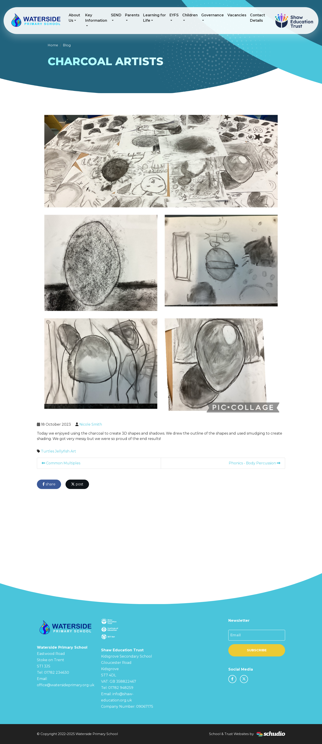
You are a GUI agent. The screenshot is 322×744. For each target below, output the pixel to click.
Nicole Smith (90, 424)
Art (73, 451)
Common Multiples (61, 463)
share (48, 484)
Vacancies (236, 15)
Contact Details (257, 18)
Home (53, 45)
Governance (212, 15)
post (77, 484)
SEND (116, 15)
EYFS (174, 15)
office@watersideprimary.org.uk (65, 685)
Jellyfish (62, 451)
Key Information (96, 18)
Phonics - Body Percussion (254, 463)
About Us (74, 18)
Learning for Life (154, 18)
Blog (67, 45)
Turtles (47, 451)
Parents (132, 15)
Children (190, 15)
